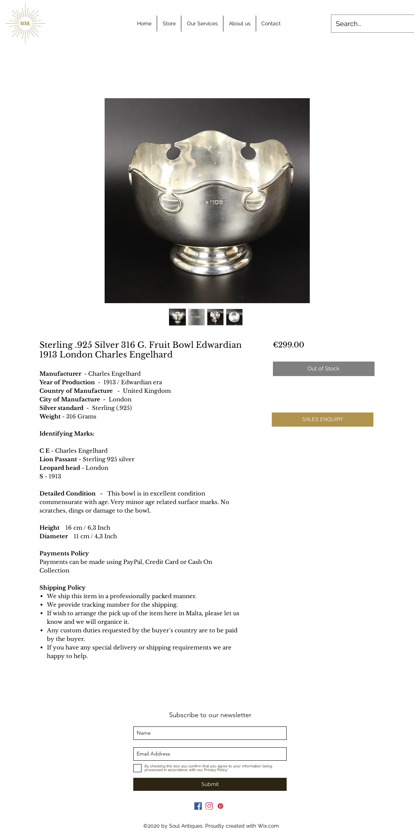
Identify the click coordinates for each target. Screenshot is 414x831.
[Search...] (371, 24)
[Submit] (210, 784)
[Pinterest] (220, 806)
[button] (322, 420)
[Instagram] (209, 806)
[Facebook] (198, 806)
